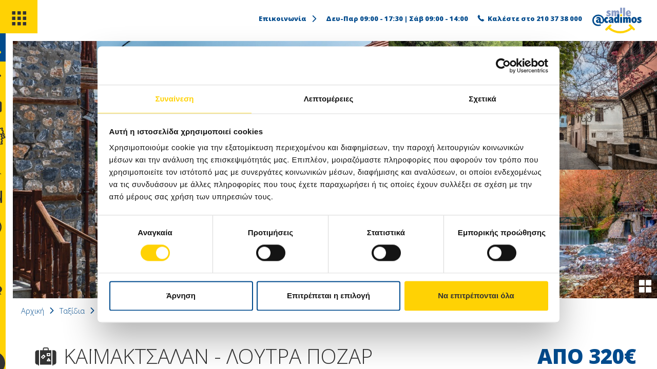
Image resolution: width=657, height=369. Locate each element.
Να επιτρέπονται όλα (476, 296)
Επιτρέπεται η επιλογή (328, 296)
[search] (19, 55)
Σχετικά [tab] (482, 98)
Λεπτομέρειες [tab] (329, 98)
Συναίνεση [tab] (174, 98)
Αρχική (59, 310)
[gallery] (643, 285)
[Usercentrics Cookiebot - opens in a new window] (503, 65)
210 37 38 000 (559, 18)
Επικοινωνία (288, 18)
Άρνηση (181, 296)
